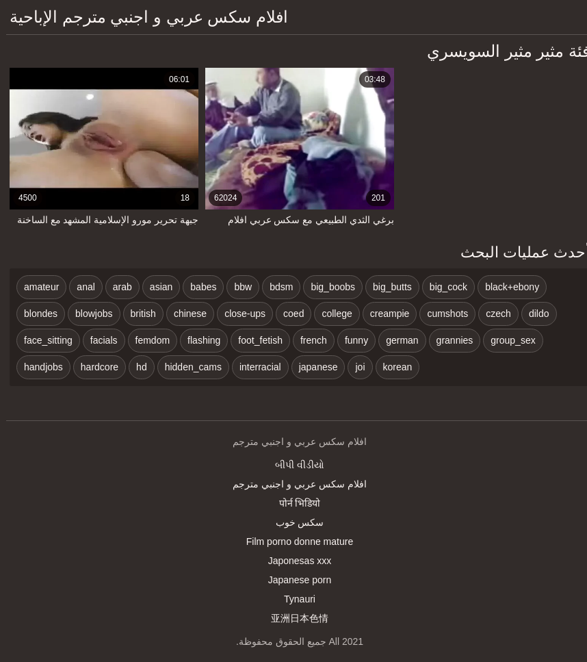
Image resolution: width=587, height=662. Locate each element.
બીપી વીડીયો (293, 464)
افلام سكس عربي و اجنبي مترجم (293, 484)
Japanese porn (294, 579)
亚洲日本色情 (293, 618)
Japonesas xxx (294, 560)
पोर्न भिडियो (294, 503)
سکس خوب (294, 522)
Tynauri (293, 599)
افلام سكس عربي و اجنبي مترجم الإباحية (142, 17)
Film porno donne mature (293, 541)
